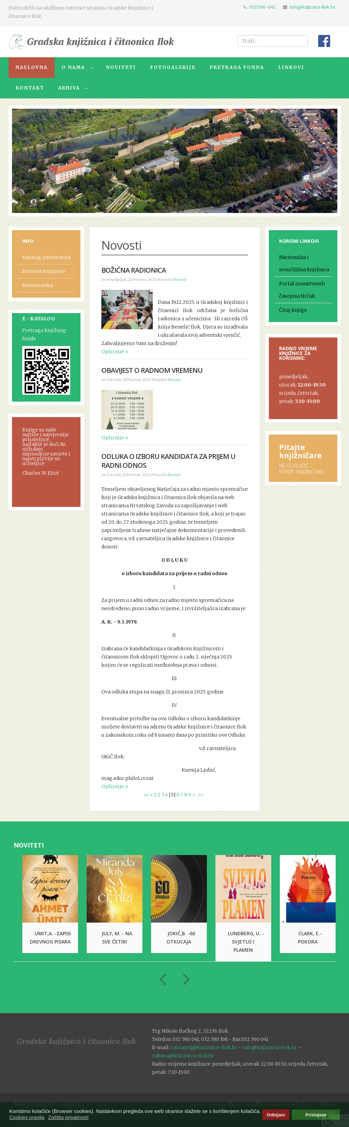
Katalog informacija (46, 257)
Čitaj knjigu (293, 310)
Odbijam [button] (275, 1114)
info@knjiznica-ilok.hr (312, 7)
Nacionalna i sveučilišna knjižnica (304, 263)
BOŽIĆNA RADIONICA (133, 270)
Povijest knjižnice (43, 271)
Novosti (179, 279)
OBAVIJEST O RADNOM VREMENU (151, 370)
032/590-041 (262, 7)
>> (201, 795)
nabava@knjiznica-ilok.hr (183, 1056)
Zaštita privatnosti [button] (68, 1117)
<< (146, 795)
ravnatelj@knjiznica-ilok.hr (204, 1047)
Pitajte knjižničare (300, 451)
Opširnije (112, 351)
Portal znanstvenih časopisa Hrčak (302, 290)
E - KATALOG (38, 319)
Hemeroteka (37, 285)
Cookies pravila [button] (27, 1117)
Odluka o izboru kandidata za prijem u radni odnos (168, 461)
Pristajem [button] (316, 1114)
